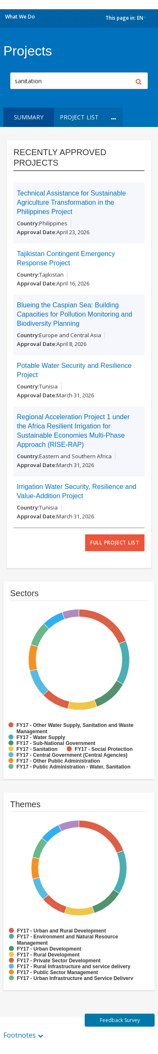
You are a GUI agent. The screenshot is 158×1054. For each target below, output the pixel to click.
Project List (79, 117)
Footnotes (19, 1035)
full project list (114, 542)
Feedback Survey (120, 1020)
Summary (28, 117)
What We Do (20, 16)
